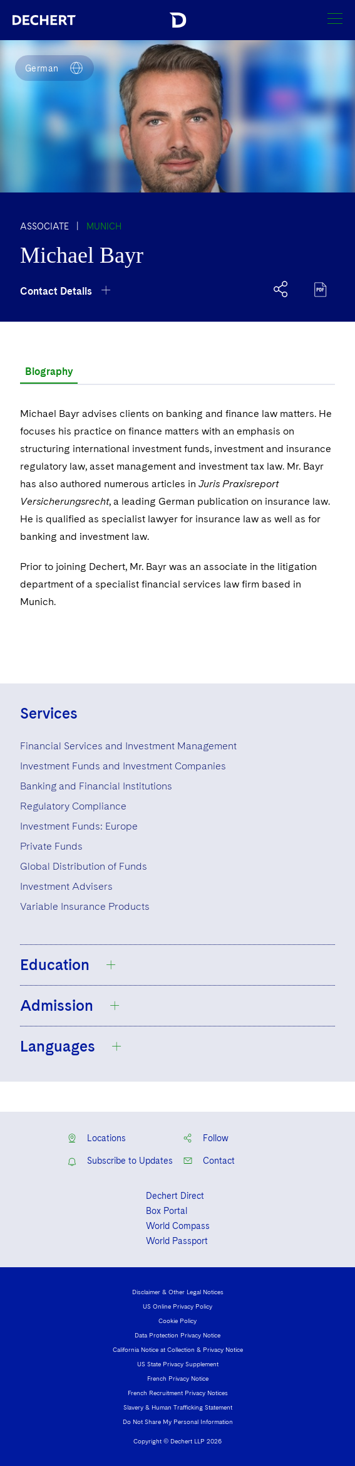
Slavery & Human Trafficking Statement (177, 1407)
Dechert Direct (175, 1196)
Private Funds (51, 846)
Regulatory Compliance (73, 806)
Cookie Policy (177, 1320)
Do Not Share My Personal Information (178, 1421)
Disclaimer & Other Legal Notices (178, 1291)
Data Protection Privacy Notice (177, 1335)
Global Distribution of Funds (83, 866)
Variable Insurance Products (85, 906)
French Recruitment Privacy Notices (178, 1392)
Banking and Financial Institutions (96, 786)
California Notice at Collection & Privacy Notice (178, 1349)
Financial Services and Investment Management (128, 746)
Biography (49, 371)
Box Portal (166, 1211)
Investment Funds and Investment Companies (123, 766)
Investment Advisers (66, 886)
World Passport (177, 1241)
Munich (103, 226)
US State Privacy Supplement (178, 1364)
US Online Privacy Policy (177, 1306)
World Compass (178, 1226)
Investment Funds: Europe (79, 826)
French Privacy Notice (177, 1378)
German (41, 68)
